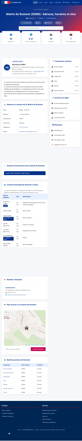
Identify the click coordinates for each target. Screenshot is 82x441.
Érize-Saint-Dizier (8, 373)
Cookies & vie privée (7, 417)
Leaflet (27, 345)
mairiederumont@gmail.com (28, 132)
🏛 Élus (38, 23)
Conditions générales (8, 413)
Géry (4, 381)
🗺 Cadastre (66, 2)
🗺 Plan (58, 23)
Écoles (41, 2)
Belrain (5, 385)
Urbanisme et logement (49, 423)
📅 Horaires (48, 23)
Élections (45, 417)
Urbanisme (58, 2)
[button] (26, 328)
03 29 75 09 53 (23, 127)
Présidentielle (56, 131)
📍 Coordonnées (26, 23)
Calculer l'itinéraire (38, 349)
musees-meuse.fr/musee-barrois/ (16, 295)
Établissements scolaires (49, 411)
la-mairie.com (29, 430)
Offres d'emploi (57, 113)
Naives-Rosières (8, 389)
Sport (46, 2)
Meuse (41, 9)
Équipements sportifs (59, 108)
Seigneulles (6, 377)
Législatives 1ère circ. (59, 145)
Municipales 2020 (39, 72)
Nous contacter (6, 411)
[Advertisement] (41, 51)
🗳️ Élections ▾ (75, 2)
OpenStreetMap (35, 345)
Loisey (5, 393)
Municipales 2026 (58, 135)
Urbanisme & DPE (58, 118)
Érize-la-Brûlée (7, 369)
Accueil (36, 9)
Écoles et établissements (60, 103)
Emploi (51, 2)
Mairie (35, 2)
